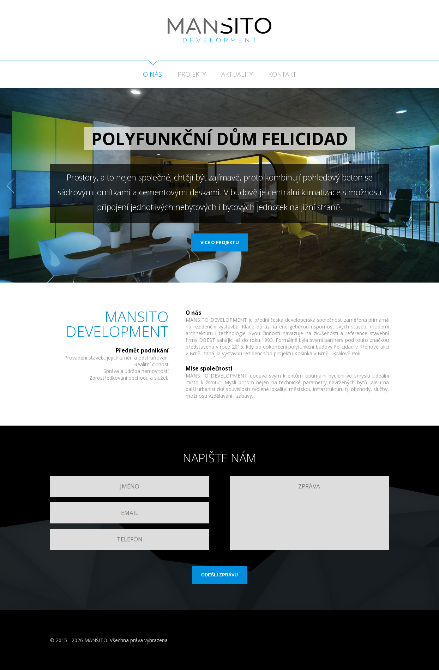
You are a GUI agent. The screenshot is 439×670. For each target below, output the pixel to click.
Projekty (192, 74)
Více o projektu (219, 242)
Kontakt (282, 74)
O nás (152, 74)
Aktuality (237, 74)
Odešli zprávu (219, 574)
